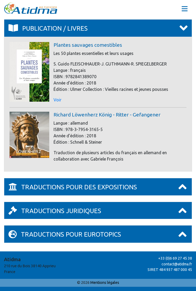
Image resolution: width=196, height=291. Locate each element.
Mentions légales (104, 282)
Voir (57, 99)
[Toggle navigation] (184, 9)
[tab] (98, 28)
